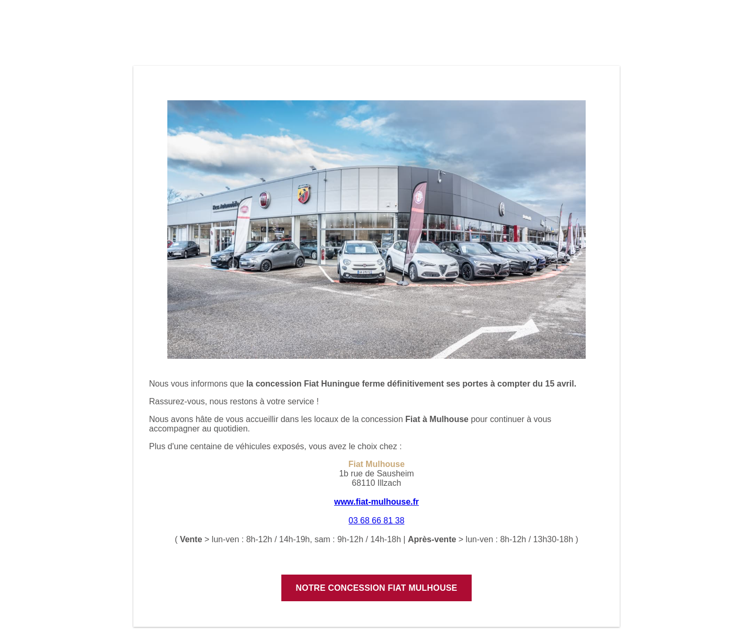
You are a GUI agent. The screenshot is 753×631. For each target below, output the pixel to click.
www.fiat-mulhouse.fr (376, 501)
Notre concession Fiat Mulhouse (377, 587)
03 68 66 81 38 (377, 520)
